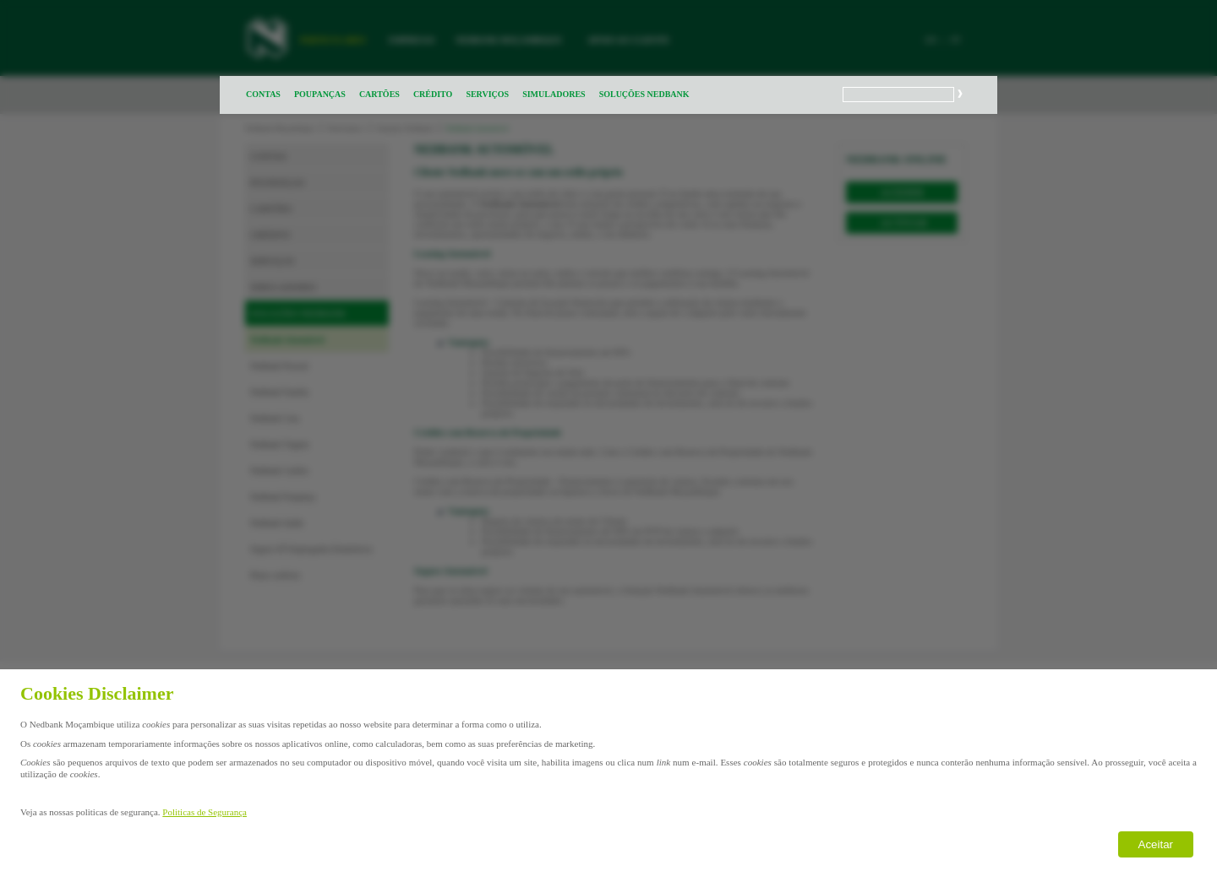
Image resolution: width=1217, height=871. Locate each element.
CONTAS (263, 94)
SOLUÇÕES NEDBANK (644, 94)
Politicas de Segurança (204, 812)
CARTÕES (379, 94)
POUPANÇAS (320, 94)
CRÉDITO (433, 94)
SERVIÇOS (487, 94)
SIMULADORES (553, 94)
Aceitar (1155, 844)
